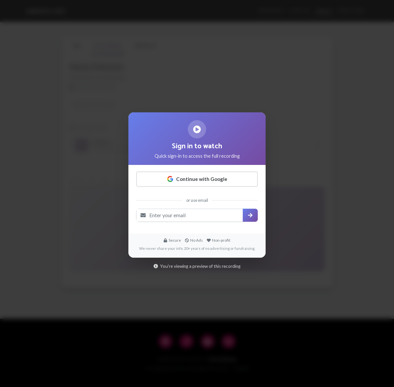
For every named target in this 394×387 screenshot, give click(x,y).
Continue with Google (197, 179)
